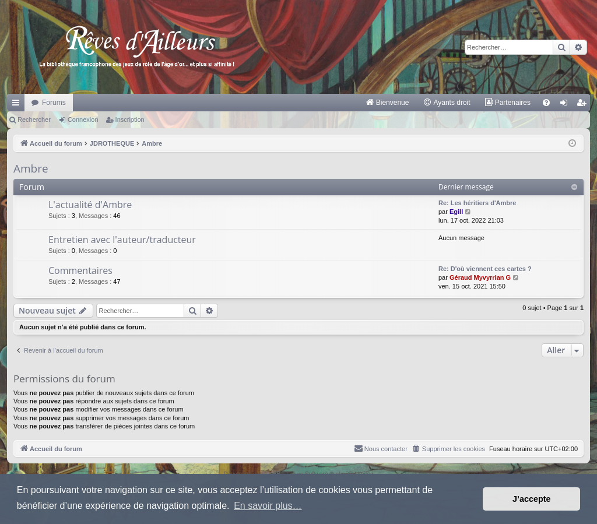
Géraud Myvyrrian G (480, 277)
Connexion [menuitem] (566, 105)
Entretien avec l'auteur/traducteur (122, 239)
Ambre (30, 168)
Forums (54, 103)
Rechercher (34, 119)
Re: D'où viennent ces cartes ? (485, 268)
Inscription (130, 119)
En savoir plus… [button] (268, 506)
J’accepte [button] (531, 499)
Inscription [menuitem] (584, 105)
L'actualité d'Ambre (90, 204)
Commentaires (80, 270)
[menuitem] (387, 102)
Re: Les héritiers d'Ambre (477, 202)
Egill (456, 211)
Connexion (83, 119)
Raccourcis (18, 105)
